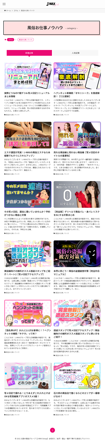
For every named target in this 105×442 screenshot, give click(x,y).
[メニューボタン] (4, 4)
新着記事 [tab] (29, 52)
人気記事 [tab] (76, 52)
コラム (10, 39)
